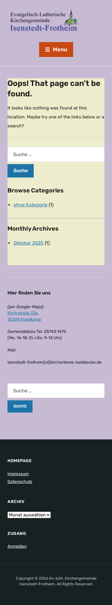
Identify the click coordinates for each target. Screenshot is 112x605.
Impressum (18, 473)
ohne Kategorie (30, 205)
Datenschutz (19, 481)
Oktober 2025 (28, 243)
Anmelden (17, 546)
